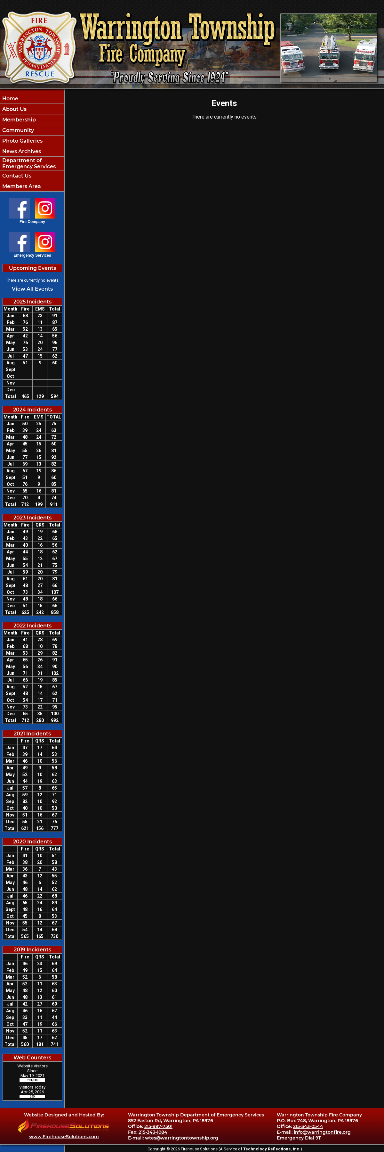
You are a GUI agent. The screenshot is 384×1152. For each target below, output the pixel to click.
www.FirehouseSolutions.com (64, 1137)
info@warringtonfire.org (322, 1132)
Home (9, 98)
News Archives (21, 151)
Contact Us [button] (16, 176)
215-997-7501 (158, 1126)
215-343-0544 (308, 1126)
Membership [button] (18, 120)
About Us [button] (14, 109)
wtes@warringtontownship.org (181, 1138)
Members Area (21, 186)
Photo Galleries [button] (22, 141)
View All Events (32, 289)
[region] (32, 142)
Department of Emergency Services (28, 163)
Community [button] (17, 130)
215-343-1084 (153, 1132)
